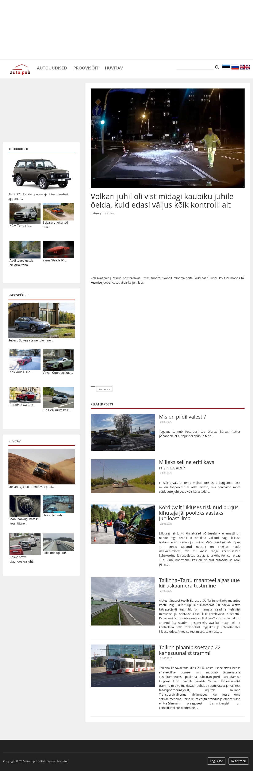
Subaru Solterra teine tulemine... (30, 340)
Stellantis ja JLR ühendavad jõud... (31, 487)
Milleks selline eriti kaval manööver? (187, 464)
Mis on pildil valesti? (182, 416)
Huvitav (114, 67)
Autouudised (52, 67)
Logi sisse (216, 761)
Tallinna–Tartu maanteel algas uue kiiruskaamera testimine (199, 583)
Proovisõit (85, 67)
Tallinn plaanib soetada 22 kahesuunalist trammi (190, 650)
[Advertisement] (126, 29)
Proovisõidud (18, 295)
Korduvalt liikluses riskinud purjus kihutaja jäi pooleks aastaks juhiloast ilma (198, 513)
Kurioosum (104, 389)
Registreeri (238, 761)
